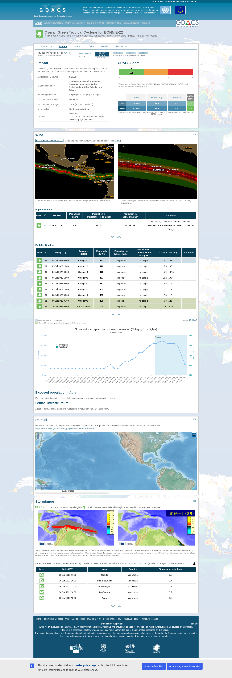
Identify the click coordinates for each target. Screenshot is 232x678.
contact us (170, 1)
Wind (136, 97)
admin (194, 1)
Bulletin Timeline (44, 245)
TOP (194, 134)
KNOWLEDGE (131, 23)
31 (45, 225)
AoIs (72, 392)
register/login (183, 1)
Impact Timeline (44, 209)
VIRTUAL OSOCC (75, 23)
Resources (122, 46)
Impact (63, 46)
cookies (195, 624)
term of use (157, 1)
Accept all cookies (153, 666)
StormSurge (44, 501)
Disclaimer (106, 624)
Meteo (78, 46)
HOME (38, 23)
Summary (46, 46)
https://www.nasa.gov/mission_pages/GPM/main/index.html (64, 428)
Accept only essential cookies (184, 666)
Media (104, 46)
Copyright (118, 624)
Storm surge (157, 97)
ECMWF (143, 53)
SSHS (117, 141)
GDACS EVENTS (53, 23)
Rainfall (177, 97)
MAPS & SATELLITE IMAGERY (104, 23)
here (145, 87)
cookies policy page (85, 665)
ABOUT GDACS (150, 619)
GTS (91, 46)
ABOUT (146, 23)
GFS (118, 53)
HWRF (131, 53)
